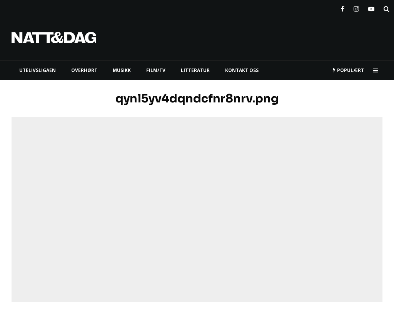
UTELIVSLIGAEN (37, 70)
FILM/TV (155, 70)
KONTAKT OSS (242, 70)
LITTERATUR (195, 70)
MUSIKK (122, 70)
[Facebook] (342, 7)
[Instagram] (356, 7)
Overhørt (84, 70)
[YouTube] (371, 7)
